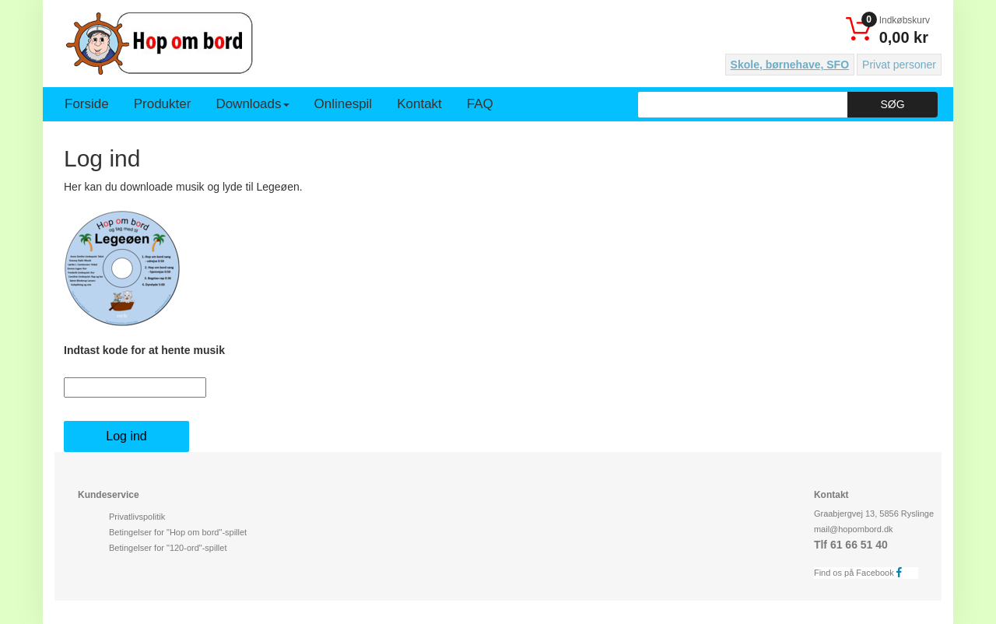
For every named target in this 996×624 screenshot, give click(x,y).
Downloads (252, 103)
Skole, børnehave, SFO (790, 64)
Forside (87, 103)
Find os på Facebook (862, 572)
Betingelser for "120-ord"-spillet (168, 547)
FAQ (480, 103)
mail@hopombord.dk (853, 529)
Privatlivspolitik (137, 516)
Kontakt (419, 103)
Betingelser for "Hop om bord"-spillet (178, 532)
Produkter (162, 103)
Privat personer (899, 64)
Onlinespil (343, 103)
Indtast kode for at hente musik (144, 350)
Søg (892, 104)
